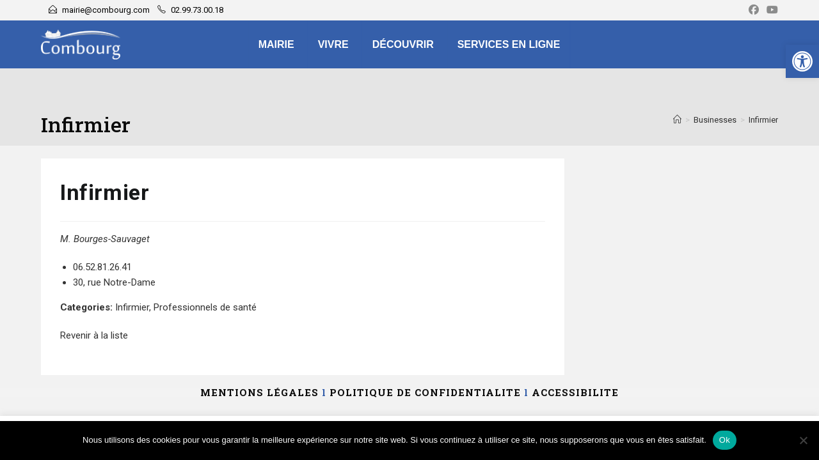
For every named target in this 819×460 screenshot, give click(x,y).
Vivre (333, 44)
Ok (724, 440)
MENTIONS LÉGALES (259, 392)
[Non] (803, 440)
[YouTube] (770, 10)
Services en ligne (509, 44)
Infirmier (763, 120)
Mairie (276, 44)
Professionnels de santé (205, 307)
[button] (802, 61)
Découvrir (403, 44)
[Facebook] (754, 10)
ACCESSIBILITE (575, 392)
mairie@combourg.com (106, 10)
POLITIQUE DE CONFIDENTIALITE (425, 392)
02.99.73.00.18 (197, 10)
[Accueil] (677, 120)
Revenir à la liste (94, 335)
